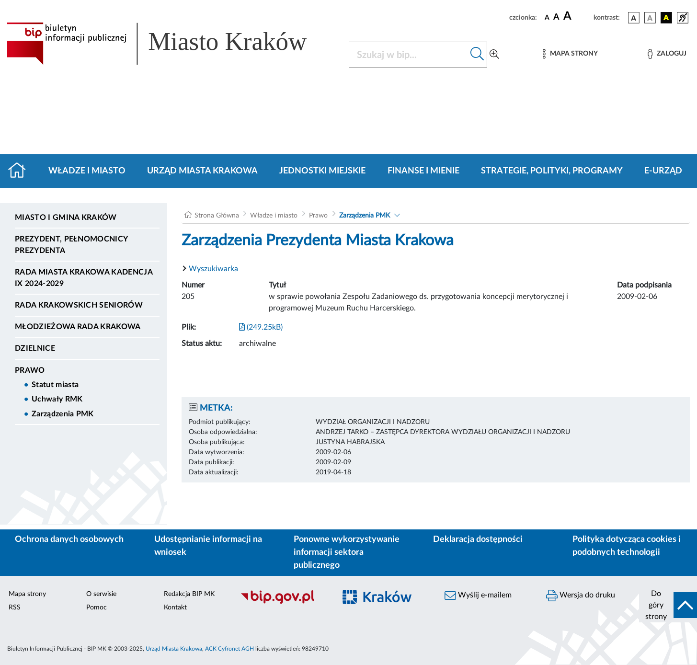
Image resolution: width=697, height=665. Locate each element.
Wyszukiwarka (213, 269)
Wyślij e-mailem (478, 595)
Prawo (30, 370)
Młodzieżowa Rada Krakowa (78, 327)
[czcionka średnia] (556, 17)
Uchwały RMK (57, 399)
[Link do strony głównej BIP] (170, 44)
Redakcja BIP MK (189, 594)
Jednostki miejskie (322, 171)
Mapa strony (27, 594)
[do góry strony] (668, 605)
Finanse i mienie (423, 171)
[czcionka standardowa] (547, 17)
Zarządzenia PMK (63, 414)
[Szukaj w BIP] (408, 55)
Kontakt (175, 607)
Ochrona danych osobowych (69, 539)
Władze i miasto (87, 171)
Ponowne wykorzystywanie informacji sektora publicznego (347, 552)
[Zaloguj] (667, 54)
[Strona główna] (20, 171)
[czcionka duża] (577, 16)
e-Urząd (663, 171)
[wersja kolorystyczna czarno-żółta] (666, 18)
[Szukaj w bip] (477, 55)
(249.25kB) (261, 327)
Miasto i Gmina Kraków (66, 217)
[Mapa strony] (570, 54)
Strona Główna (216, 215)
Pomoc (96, 607)
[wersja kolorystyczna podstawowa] (634, 18)
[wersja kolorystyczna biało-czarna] (650, 18)
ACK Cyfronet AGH (229, 649)
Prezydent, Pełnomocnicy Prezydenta (71, 244)
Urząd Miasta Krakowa (202, 171)
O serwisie (101, 594)
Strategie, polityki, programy (552, 171)
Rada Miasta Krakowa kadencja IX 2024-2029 (83, 277)
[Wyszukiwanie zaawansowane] (494, 54)
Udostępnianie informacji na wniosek (208, 546)
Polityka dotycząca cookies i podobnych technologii (626, 546)
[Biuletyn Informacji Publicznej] (283, 602)
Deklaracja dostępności (478, 539)
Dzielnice (35, 348)
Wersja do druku (580, 595)
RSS (15, 607)
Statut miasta (55, 385)
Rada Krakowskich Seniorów (79, 305)
